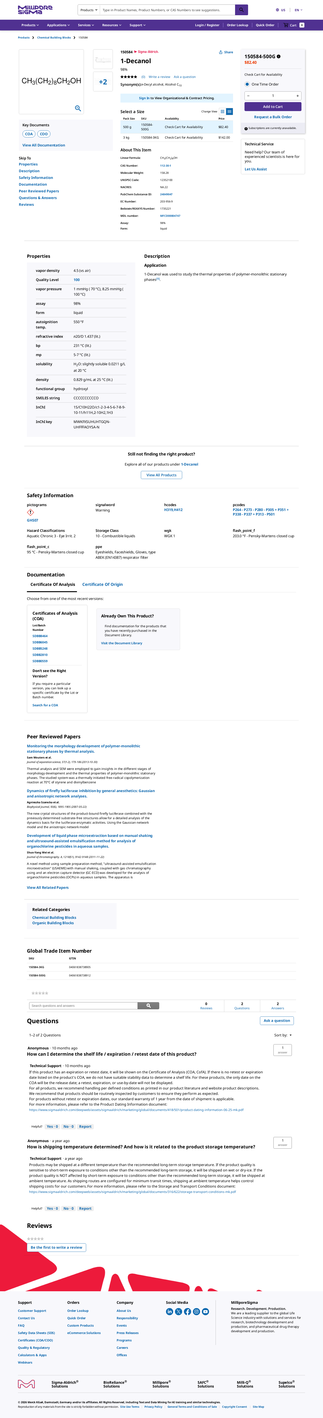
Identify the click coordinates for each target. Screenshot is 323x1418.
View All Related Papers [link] (48, 887)
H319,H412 (173, 509)
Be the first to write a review (58, 1248)
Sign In (144, 98)
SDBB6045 (40, 642)
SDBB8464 (40, 636)
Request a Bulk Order (273, 117)
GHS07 (32, 520)
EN (299, 10)
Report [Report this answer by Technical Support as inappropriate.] (85, 1126)
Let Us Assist (256, 169)
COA (29, 133)
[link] (39, 993)
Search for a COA (45, 705)
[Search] (241, 9)
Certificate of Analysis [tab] (53, 584)
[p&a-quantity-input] (273, 96)
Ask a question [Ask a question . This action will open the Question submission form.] (185, 77)
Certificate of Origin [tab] (102, 584)
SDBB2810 (40, 655)
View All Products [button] (161, 475)
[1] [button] (158, 279)
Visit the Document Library (121, 643)
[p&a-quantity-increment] (297, 95)
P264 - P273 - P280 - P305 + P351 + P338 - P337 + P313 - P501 (261, 512)
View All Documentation (43, 145)
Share (226, 52)
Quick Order (265, 25)
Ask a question (277, 1020)
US (280, 10)
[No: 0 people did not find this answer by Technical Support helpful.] (68, 1126)
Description (29, 170)
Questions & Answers (38, 197)
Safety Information (36, 177)
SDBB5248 (40, 648)
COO (44, 133)
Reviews (26, 204)
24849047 (166, 194)
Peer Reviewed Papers (39, 191)
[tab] (27, 37)
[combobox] (163, 9)
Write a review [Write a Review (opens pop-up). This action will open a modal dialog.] (159, 77)
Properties (28, 164)
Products (24, 37)
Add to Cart (273, 106)
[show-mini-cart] (294, 25)
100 (77, 279)
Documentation (33, 184)
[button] (207, 25)
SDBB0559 (40, 661)
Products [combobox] (87, 10)
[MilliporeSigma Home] (35, 10)
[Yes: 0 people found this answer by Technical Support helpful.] (52, 1126)
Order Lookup (237, 25)
